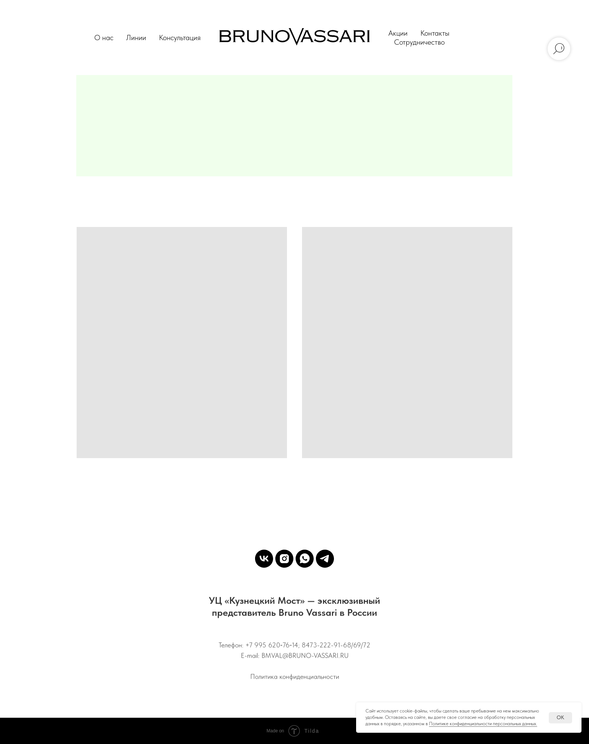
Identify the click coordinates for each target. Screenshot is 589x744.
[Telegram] (325, 559)
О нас (103, 37)
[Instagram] (284, 559)
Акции (398, 33)
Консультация (180, 37)
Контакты (434, 33)
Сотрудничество (419, 42)
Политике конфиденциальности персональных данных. (483, 723)
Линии (136, 37)
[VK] (264, 559)
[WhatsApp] (305, 559)
